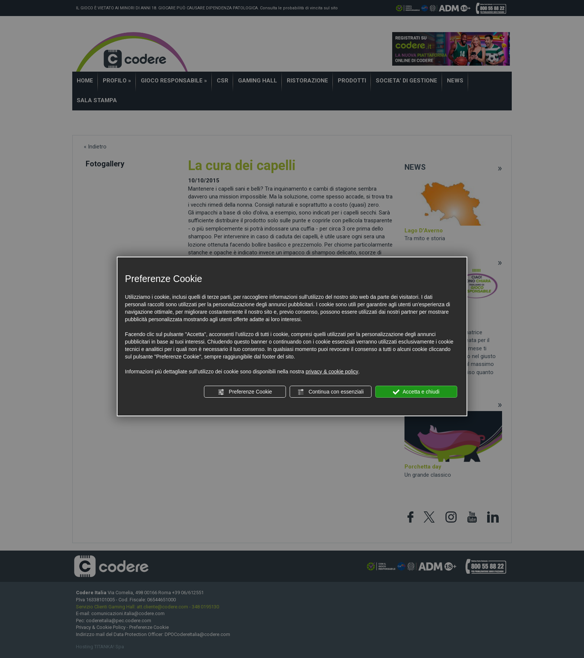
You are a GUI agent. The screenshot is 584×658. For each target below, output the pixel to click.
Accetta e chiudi (416, 392)
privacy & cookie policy (331, 372)
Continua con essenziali (331, 392)
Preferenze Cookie (245, 392)
